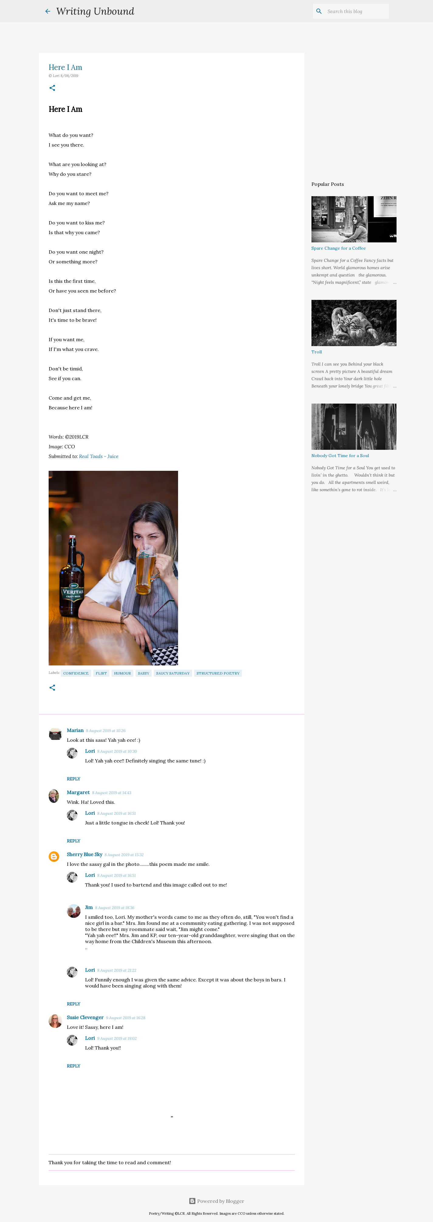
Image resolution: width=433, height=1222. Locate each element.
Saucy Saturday (173, 673)
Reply (73, 779)
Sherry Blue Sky (84, 854)
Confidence (76, 673)
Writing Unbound (95, 11)
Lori (90, 751)
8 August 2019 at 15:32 (124, 854)
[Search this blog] (357, 11)
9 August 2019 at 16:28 (125, 1017)
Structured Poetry (218, 673)
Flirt (101, 673)
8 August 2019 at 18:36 (114, 907)
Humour (122, 673)
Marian (75, 730)
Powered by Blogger (216, 1201)
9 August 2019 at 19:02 (117, 1038)
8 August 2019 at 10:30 (117, 751)
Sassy (143, 673)
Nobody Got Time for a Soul (340, 455)
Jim (89, 907)
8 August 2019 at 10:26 (105, 730)
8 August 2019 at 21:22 (116, 970)
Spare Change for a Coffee (338, 248)
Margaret (78, 792)
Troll (316, 352)
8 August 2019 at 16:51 (116, 813)
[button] (52, 88)
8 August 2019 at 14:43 (111, 792)
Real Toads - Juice (99, 456)
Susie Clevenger (85, 1017)
